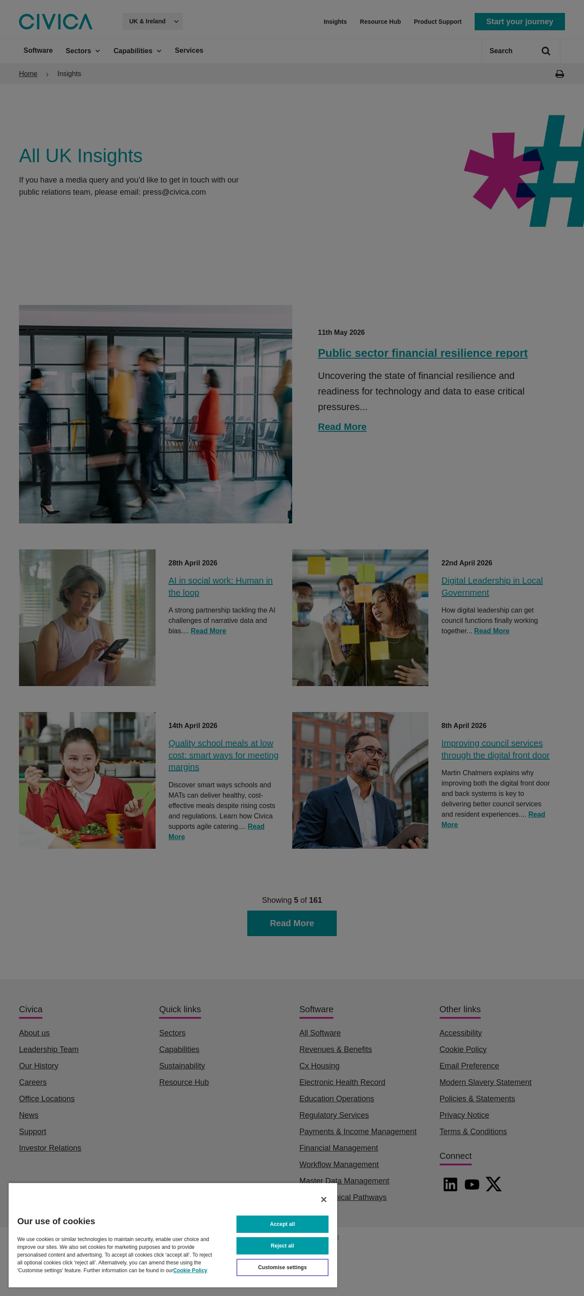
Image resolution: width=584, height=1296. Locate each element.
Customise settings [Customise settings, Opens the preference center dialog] (282, 1267)
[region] (173, 1234)
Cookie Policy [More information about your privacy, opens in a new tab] (190, 1270)
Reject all (282, 1246)
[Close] (323, 1199)
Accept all (282, 1224)
